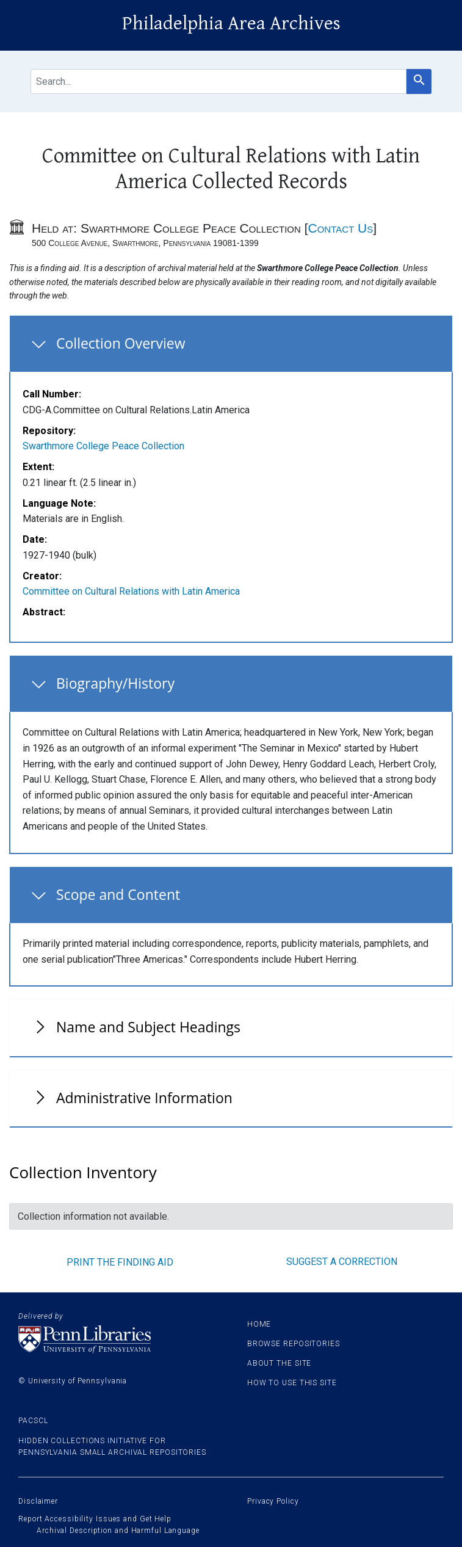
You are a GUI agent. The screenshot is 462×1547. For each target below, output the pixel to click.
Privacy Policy (273, 1501)
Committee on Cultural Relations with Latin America (131, 591)
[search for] (218, 81)
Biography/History (115, 683)
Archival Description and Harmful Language (118, 1530)
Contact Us (340, 228)
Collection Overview (121, 343)
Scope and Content (118, 894)
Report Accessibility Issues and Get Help (94, 1519)
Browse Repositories (293, 1343)
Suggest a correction (341, 1261)
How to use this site (292, 1383)
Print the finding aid (120, 1262)
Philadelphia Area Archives (231, 23)
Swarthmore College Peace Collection (103, 446)
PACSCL (33, 1420)
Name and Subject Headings (148, 1027)
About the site (279, 1363)
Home (259, 1324)
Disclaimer (38, 1501)
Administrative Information (144, 1097)
